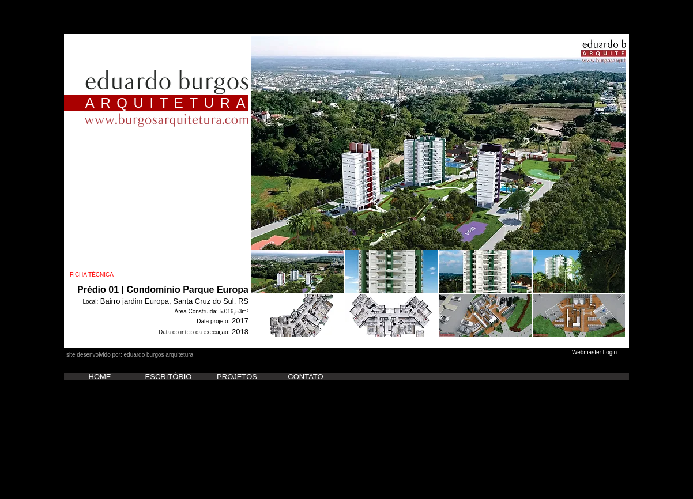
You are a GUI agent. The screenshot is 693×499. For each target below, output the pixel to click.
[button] (438, 143)
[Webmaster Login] (594, 352)
